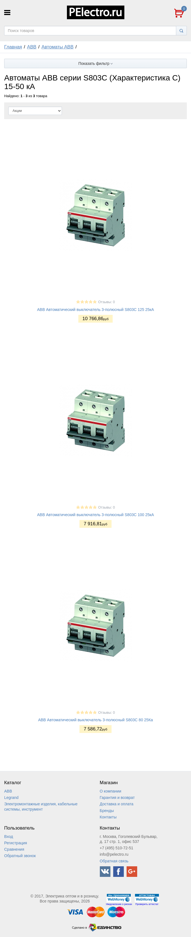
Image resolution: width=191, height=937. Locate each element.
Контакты (108, 817)
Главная (13, 47)
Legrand (11, 797)
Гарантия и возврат (117, 797)
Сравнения (14, 849)
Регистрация (15, 843)
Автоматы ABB (58, 47)
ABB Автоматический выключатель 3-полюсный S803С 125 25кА (95, 309)
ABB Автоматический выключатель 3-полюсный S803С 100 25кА (95, 514)
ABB (32, 47)
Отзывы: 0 (106, 302)
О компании (110, 791)
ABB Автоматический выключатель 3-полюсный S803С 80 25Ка (95, 720)
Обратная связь (114, 861)
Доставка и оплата (117, 804)
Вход (8, 836)
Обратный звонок (20, 855)
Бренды (107, 810)
